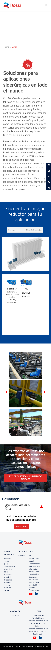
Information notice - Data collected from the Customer (38, 623)
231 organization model (33, 558)
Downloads (21, 527)
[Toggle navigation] (46, 5)
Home (6, 47)
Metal (14, 47)
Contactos (15, 615)
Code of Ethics (38, 615)
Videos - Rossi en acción (7, 588)
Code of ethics (34, 564)
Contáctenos (21, 556)
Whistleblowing (34, 566)
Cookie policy (34, 590)
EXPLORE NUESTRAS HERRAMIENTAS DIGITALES (25, 477)
